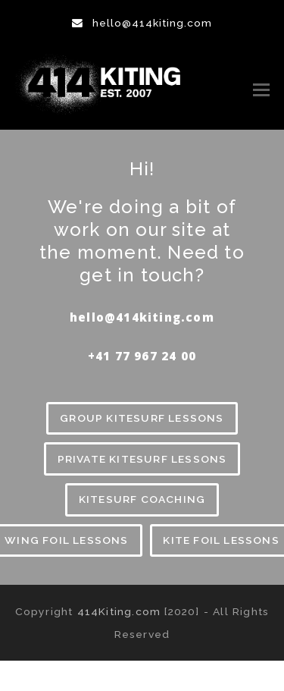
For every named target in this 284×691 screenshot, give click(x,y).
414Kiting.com (119, 611)
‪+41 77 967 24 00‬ (142, 355)
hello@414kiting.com (152, 23)
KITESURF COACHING (142, 499)
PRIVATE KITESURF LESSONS (142, 459)
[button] (261, 89)
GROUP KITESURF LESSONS (141, 418)
